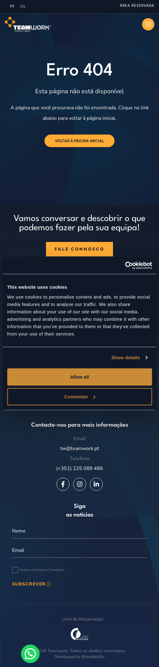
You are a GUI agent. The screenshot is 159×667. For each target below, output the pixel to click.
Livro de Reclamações (82, 619)
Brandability (93, 657)
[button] (30, 654)
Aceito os (42, 570)
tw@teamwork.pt (79, 448)
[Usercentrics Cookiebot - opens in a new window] (125, 265)
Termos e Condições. (49, 570)
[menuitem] (12, 7)
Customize (79, 396)
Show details (125, 357)
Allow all (79, 376)
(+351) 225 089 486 (79, 468)
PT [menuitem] (12, 7)
